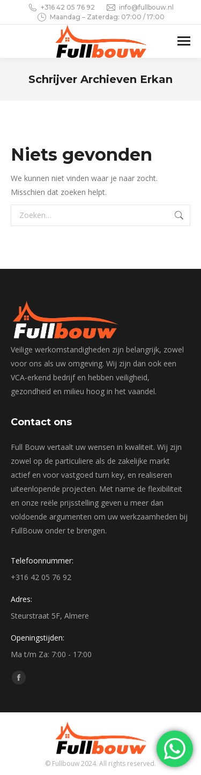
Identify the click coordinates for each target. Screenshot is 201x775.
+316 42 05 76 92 (61, 7)
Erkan (156, 79)
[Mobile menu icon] (183, 41)
